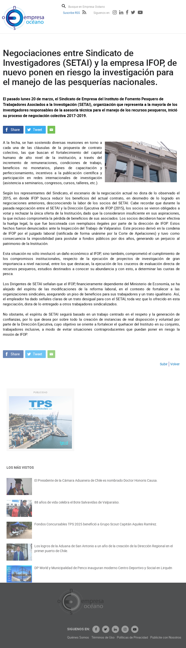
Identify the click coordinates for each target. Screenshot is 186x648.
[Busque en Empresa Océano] (89, 6)
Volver (175, 364)
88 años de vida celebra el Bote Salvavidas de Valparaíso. (77, 505)
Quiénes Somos (99, 637)
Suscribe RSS (71, 13)
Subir (164, 364)
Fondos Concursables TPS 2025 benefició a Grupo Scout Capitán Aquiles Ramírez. (95, 527)
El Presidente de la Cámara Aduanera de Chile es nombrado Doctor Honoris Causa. (96, 483)
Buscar (64, 6)
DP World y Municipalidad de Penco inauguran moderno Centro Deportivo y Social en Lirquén (103, 571)
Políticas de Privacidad (153, 637)
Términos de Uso (123, 637)
